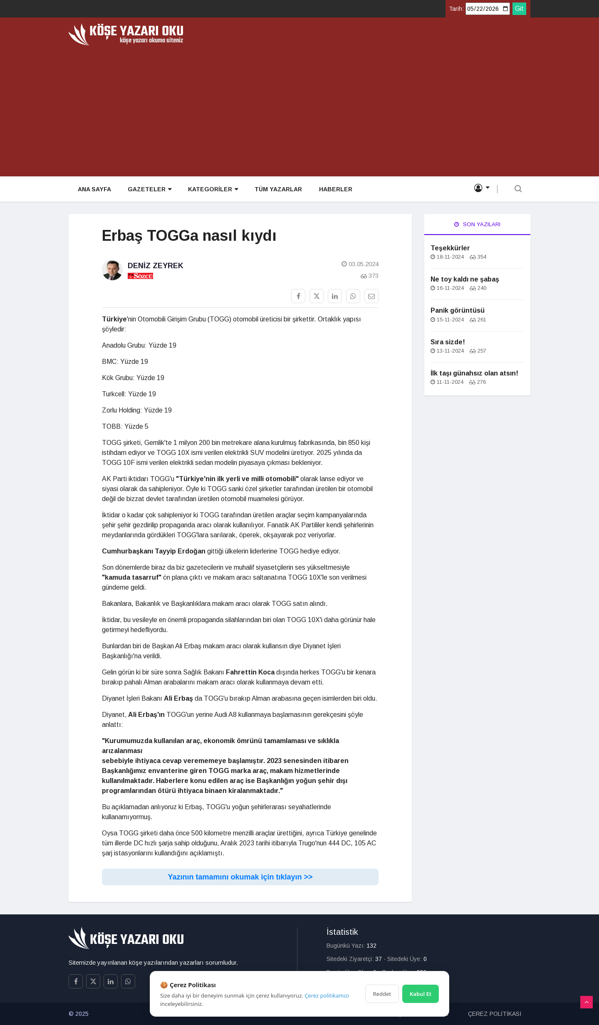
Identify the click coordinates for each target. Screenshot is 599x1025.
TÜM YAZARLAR (277, 189)
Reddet (382, 994)
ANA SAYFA (93, 189)
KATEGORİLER (212, 190)
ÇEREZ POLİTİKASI (494, 1013)
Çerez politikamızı (326, 995)
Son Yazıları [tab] (477, 224)
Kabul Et (420, 994)
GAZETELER (149, 190)
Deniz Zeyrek (155, 266)
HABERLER (334, 189)
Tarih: (456, 8)
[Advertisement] (299, 108)
